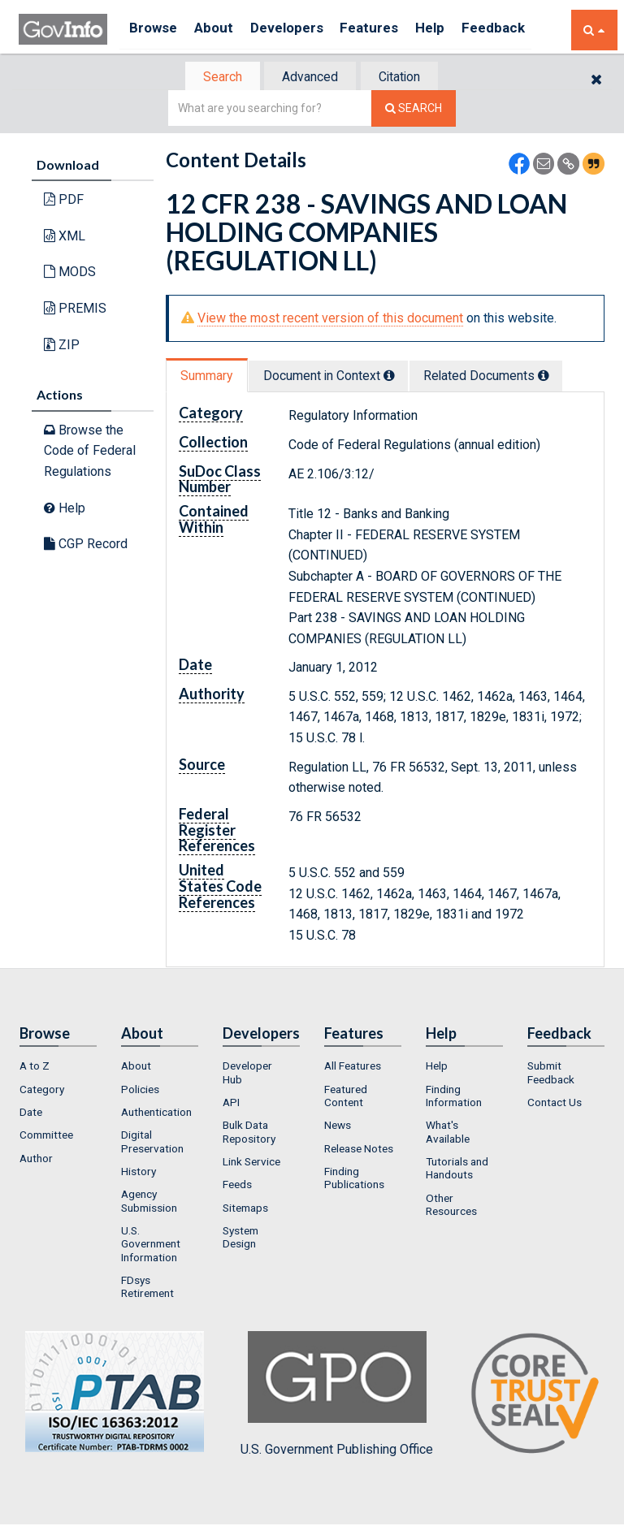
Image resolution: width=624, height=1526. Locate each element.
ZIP (62, 345)
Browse (155, 29)
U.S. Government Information (150, 1245)
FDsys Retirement (147, 1288)
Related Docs (503, 377)
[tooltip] (398, 376)
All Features (352, 1067)
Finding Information (454, 1097)
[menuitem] (58, 1068)
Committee (46, 1136)
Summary (209, 377)
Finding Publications (354, 1179)
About (221, 29)
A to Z (35, 1067)
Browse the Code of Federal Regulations (90, 452)
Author (36, 1159)
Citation (405, 77)
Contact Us (554, 1103)
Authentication (156, 1113)
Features (389, 29)
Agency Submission (149, 1203)
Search (214, 77)
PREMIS (75, 310)
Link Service (251, 1162)
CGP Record (86, 545)
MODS (70, 273)
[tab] (215, 77)
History (138, 1172)
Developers (300, 29)
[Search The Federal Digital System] (413, 110)
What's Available (448, 1134)
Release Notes (358, 1149)
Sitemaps (245, 1209)
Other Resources (451, 1206)
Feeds (237, 1186)
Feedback (523, 29)
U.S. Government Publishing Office (336, 1396)
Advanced (309, 77)
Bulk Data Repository (249, 1134)
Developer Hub (247, 1074)
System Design (240, 1238)
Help (455, 29)
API (231, 1103)
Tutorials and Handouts (457, 1169)
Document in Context (337, 377)
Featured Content (345, 1097)
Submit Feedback (550, 1074)
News (337, 1127)
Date (31, 1113)
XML (64, 237)
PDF (64, 201)
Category (42, 1090)
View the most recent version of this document (330, 319)
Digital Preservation (152, 1143)
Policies (140, 1090)
